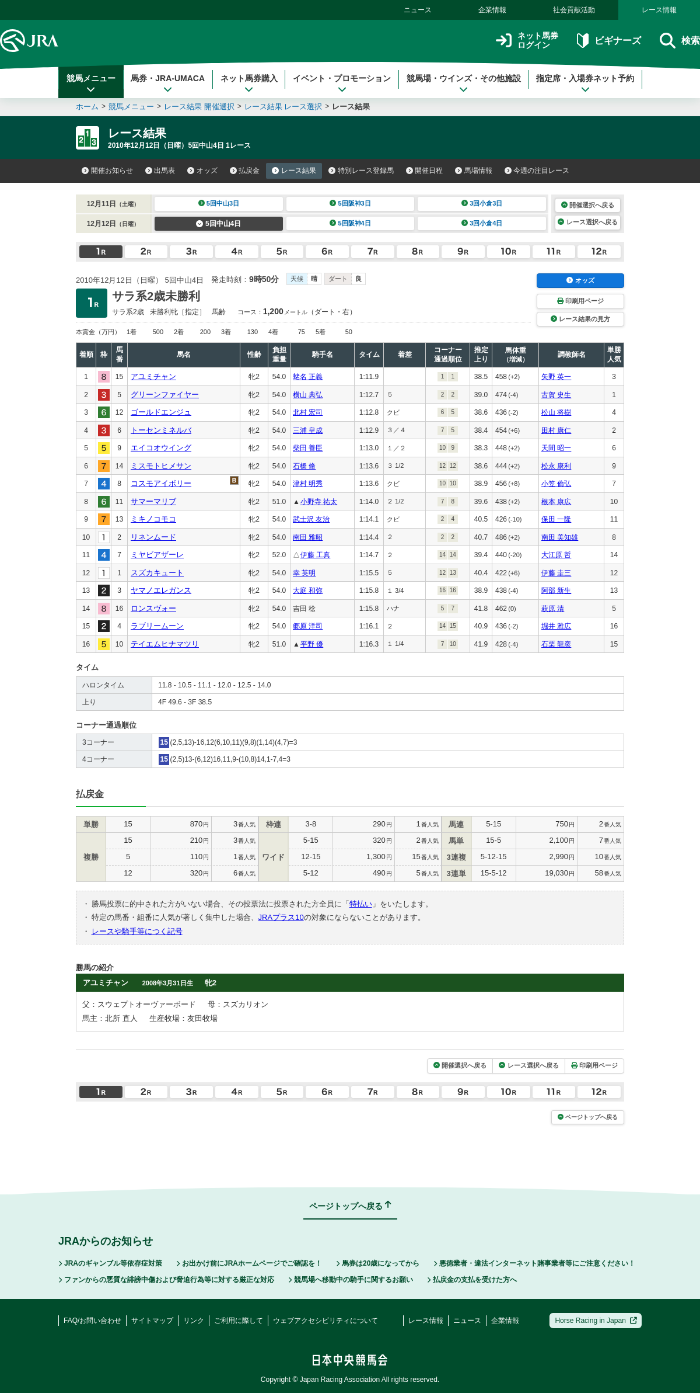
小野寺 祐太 (318, 502)
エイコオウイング (161, 447)
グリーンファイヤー (165, 394)
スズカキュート (157, 572)
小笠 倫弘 (556, 484)
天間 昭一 (556, 448)
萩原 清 (552, 609)
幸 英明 (304, 573)
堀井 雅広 (556, 626)
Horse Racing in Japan (596, 1320)
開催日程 (424, 170)
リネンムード (153, 537)
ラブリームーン (157, 625)
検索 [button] (680, 40)
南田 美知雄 (559, 537)
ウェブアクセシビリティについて (325, 1320)
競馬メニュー (91, 83)
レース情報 (659, 10)
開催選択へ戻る (587, 205)
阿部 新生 (556, 590)
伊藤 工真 (315, 555)
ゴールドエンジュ (161, 412)
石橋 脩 (304, 466)
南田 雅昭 (308, 537)
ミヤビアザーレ (157, 554)
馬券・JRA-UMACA (168, 83)
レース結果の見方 (580, 318)
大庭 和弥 (308, 590)
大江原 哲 (556, 555)
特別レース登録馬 (361, 170)
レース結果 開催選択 (199, 106)
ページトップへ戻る (588, 1117)
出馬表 (160, 170)
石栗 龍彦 (556, 644)
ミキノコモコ (153, 519)
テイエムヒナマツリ (165, 644)
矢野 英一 (556, 377)
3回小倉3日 (482, 203)
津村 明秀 (308, 484)
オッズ (202, 170)
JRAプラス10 (281, 917)
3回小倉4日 (482, 223)
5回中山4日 (218, 224)
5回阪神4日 (350, 223)
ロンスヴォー (153, 608)
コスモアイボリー (161, 483)
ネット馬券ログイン (527, 40)
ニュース (418, 10)
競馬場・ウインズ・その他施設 (464, 83)
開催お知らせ (107, 170)
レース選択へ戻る (587, 221)
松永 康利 (556, 466)
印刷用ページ (580, 300)
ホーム (87, 106)
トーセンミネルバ (161, 430)
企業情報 (492, 10)
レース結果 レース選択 (283, 106)
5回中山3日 (219, 203)
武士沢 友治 (311, 519)
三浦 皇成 (308, 430)
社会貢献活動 (574, 10)
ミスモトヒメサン (161, 465)
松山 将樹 (556, 412)
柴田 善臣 (308, 448)
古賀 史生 (556, 395)
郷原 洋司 (308, 626)
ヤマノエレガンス (161, 590)
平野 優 (311, 644)
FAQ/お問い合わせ (92, 1320)
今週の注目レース (537, 170)
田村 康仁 (556, 430)
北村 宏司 (308, 412)
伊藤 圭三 (556, 573)
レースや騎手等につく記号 (137, 931)
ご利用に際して (238, 1320)
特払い (360, 903)
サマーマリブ (153, 501)
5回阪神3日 (350, 203)
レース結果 (294, 170)
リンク (193, 1320)
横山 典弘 (308, 395)
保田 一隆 (556, 519)
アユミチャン (153, 376)
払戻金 (245, 170)
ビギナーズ (608, 40)
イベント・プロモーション (342, 83)
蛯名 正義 (308, 377)
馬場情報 (473, 170)
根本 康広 (556, 502)
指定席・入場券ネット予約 (585, 83)
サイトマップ (152, 1320)
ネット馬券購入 (249, 83)
